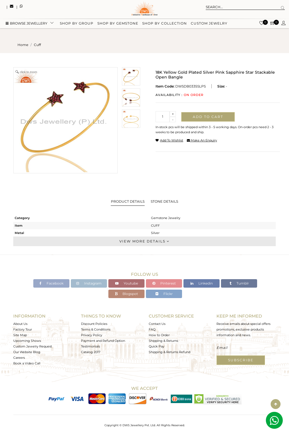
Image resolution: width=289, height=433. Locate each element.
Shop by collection (164, 23)
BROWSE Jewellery (26, 23)
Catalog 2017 (90, 352)
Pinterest (164, 283)
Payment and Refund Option (103, 341)
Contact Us (157, 324)
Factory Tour (22, 329)
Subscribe (240, 360)
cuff (37, 45)
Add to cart (208, 117)
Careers (19, 358)
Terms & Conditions (95, 329)
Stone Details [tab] (164, 201)
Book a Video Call (26, 363)
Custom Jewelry (209, 23)
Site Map (20, 335)
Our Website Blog (26, 352)
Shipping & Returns (163, 341)
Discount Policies (94, 324)
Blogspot (126, 294)
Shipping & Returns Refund (169, 352)
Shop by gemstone (117, 23)
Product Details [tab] (127, 201)
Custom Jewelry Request (32, 346)
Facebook (52, 283)
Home (22, 45)
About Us (20, 324)
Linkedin (202, 283)
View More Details (144, 241)
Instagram (89, 283)
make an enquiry (202, 140)
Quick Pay (156, 346)
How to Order (159, 335)
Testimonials (90, 346)
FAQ (152, 329)
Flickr (164, 294)
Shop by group (76, 23)
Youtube (126, 283)
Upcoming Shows (27, 341)
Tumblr (239, 283)
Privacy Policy (91, 335)
